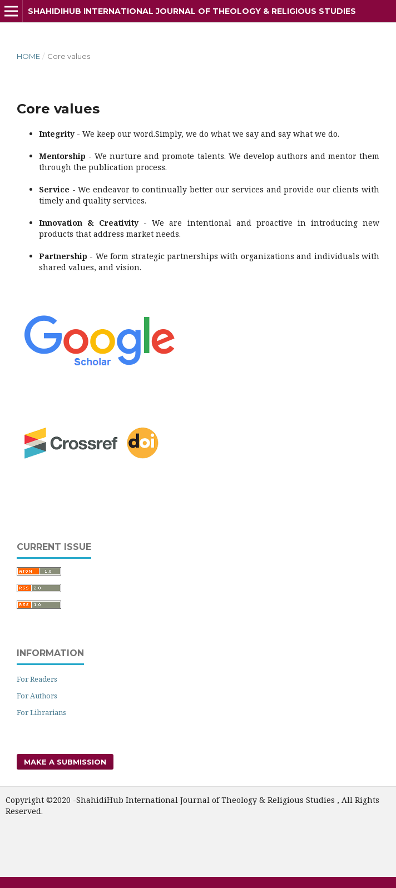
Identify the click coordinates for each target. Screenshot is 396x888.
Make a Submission (65, 761)
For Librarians (41, 712)
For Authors (37, 696)
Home (28, 56)
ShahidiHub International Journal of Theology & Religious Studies (192, 11)
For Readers (37, 679)
